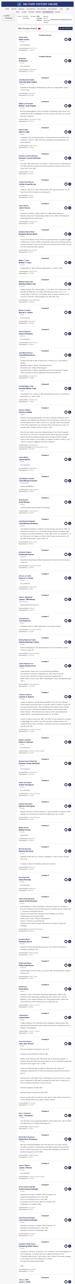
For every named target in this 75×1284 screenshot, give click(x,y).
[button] (37, 37)
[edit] (69, 39)
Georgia (33, 16)
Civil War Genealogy (26, 17)
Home (20, 16)
